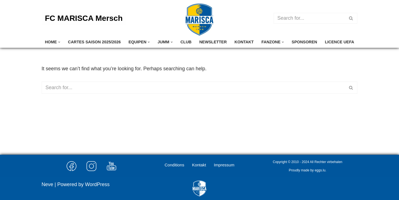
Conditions (174, 164)
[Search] (309, 18)
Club (185, 42)
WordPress (97, 184)
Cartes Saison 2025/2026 (94, 42)
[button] (59, 42)
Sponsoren (304, 42)
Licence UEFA (339, 42)
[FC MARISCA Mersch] (199, 20)
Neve (47, 184)
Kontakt (244, 42)
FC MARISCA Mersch (84, 18)
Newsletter (213, 42)
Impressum (224, 164)
